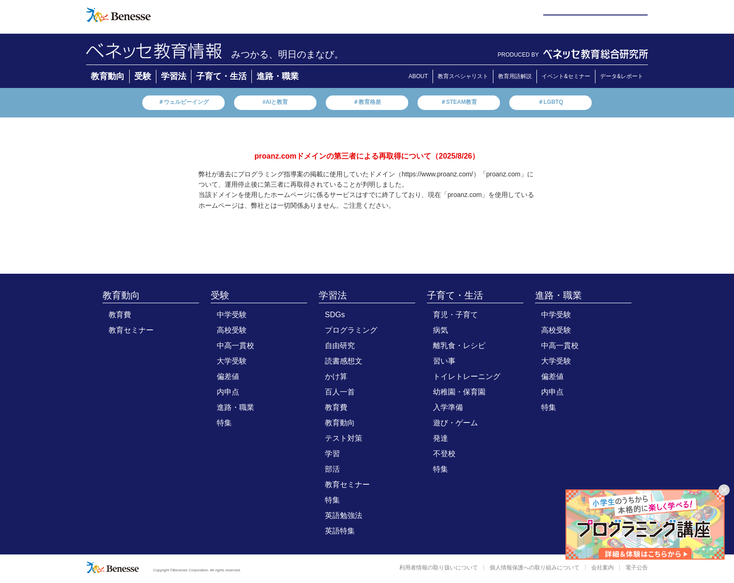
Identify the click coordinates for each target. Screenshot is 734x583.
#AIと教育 (275, 102)
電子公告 (636, 567)
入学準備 (448, 407)
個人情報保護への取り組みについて (535, 567)
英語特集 (340, 531)
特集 (224, 423)
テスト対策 (343, 438)
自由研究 (340, 346)
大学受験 (232, 361)
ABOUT (418, 76)
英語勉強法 (343, 515)
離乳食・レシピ (459, 346)
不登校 (444, 454)
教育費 (120, 315)
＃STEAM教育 (458, 102)
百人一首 (340, 392)
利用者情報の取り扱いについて (438, 567)
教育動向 (108, 76)
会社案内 (602, 567)
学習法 (173, 76)
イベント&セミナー (566, 76)
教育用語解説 (515, 76)
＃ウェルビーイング (183, 102)
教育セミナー (131, 330)
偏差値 (228, 376)
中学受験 (232, 315)
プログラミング (351, 330)
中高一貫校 (235, 346)
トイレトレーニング (466, 376)
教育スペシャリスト (463, 76)
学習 (332, 454)
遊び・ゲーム (455, 423)
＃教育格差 (367, 102)
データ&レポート (621, 76)
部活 (332, 469)
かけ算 (336, 376)
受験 (142, 76)
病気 (440, 330)
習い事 (444, 361)
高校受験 (232, 330)
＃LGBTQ (550, 102)
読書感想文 (343, 361)
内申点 (228, 392)
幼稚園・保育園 (459, 392)
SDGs (335, 315)
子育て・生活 (221, 76)
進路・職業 (278, 76)
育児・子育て (455, 315)
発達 (440, 438)
